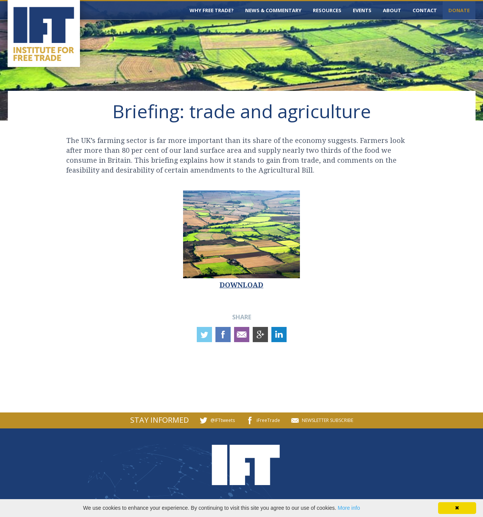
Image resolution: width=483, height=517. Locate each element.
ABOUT (392, 10)
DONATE (459, 10)
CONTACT (425, 10)
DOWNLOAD (241, 285)
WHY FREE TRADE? (212, 10)
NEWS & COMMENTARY (273, 10)
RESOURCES (327, 10)
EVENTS (362, 10)
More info (349, 508)
